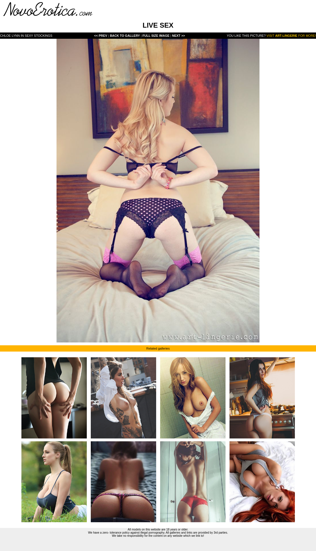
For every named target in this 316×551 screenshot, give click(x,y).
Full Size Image (156, 35)
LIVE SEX (157, 25)
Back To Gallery (125, 35)
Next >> (178, 35)
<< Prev (100, 35)
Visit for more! (291, 35)
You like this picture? (246, 35)
